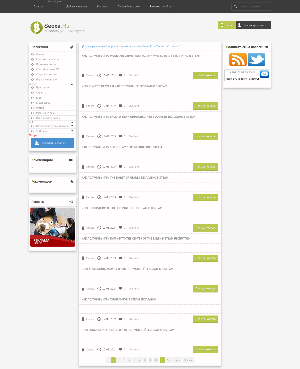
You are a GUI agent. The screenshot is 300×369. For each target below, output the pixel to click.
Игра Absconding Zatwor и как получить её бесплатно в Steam (127, 269)
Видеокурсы (43, 102)
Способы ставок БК (47, 69)
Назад (177, 360)
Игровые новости (46, 79)
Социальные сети (46, 74)
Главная (38, 6)
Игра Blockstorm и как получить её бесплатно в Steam (122, 208)
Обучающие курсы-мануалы (53, 126)
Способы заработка (47, 59)
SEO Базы (41, 131)
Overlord (134, 75)
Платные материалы (48, 118)
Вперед (188, 360)
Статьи (40, 108)
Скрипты (41, 92)
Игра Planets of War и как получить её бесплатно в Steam (124, 86)
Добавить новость (77, 6)
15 (168, 360)
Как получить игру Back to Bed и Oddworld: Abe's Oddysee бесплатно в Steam (138, 117)
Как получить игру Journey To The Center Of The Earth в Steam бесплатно (136, 238)
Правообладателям (129, 6)
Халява (40, 54)
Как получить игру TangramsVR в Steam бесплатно (119, 299)
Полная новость (206, 75)
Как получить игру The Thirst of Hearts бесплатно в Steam (125, 177)
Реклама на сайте (160, 6)
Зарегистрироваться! (54, 143)
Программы (43, 87)
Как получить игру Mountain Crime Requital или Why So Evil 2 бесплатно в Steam (141, 56)
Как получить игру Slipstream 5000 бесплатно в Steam (122, 147)
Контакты (102, 6)
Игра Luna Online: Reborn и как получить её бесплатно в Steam (128, 330)
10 (156, 360)
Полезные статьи (46, 64)
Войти (229, 25)
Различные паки (45, 113)
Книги (39, 97)
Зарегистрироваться (256, 25)
